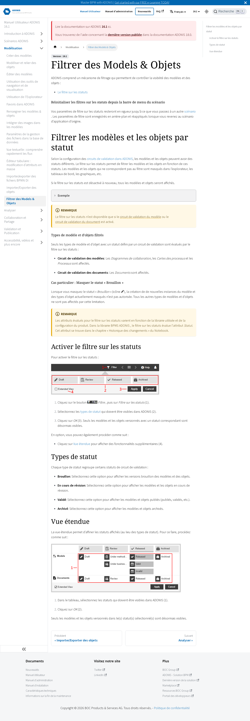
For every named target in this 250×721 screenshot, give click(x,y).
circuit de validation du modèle (140, 217)
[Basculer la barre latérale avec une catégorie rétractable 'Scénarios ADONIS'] (41, 41)
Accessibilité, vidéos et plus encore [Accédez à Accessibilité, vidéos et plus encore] (19, 242)
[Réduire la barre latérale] (24, 648)
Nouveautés (144, 11)
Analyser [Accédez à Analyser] (10, 210)
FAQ (160, 11)
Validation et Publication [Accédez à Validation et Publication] (12, 231)
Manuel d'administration (119, 11)
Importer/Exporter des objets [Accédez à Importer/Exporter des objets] (21, 189)
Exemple (64, 195)
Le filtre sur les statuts (73, 92)
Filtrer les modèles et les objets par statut (224, 29)
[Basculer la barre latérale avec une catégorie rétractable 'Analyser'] (41, 210)
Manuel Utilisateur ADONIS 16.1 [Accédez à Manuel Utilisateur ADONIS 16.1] (22, 24)
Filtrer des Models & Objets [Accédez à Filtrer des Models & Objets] (20, 201)
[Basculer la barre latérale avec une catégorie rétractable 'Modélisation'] (41, 48)
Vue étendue (81, 444)
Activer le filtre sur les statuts (223, 38)
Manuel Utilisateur (90, 11)
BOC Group (171, 669)
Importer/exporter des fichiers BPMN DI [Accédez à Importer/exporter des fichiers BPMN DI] (21, 178)
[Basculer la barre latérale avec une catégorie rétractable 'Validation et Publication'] (41, 231)
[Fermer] (245, 2)
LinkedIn (100, 675)
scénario (190, 111)
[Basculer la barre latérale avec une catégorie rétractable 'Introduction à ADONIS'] (41, 34)
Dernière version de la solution (181, 680)
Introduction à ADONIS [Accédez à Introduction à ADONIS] (19, 34)
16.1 (195, 11)
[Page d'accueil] (55, 47)
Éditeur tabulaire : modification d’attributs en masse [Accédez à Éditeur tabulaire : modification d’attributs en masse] (24, 165)
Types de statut (217, 44)
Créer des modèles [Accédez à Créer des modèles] (19, 55)
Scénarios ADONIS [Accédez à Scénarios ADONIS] (16, 41)
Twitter (99, 669)
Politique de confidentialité (172, 708)
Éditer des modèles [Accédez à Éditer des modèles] (19, 74)
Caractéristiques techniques (41, 690)
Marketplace (171, 685)
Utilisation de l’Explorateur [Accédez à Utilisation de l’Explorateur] (24, 97)
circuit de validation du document (77, 222)
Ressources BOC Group (177, 690)
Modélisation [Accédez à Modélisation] (13, 48)
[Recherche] (229, 11)
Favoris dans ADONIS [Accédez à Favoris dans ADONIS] (20, 104)
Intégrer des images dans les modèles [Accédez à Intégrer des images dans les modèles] (23, 125)
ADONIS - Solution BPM (177, 675)
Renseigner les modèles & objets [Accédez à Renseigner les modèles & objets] (23, 113)
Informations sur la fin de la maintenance (48, 696)
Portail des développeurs (178, 696)
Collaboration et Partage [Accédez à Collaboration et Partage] (15, 220)
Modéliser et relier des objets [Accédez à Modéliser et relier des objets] (21, 65)
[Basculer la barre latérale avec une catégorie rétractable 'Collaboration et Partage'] (41, 219)
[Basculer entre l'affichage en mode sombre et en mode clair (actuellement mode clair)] (206, 11)
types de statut (90, 411)
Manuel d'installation (37, 685)
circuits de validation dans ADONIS (110, 159)
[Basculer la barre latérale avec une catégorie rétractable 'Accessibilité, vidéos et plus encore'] (41, 242)
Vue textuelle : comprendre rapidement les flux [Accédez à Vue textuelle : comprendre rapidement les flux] (24, 151)
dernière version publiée (125, 35)
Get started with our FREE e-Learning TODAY (142, 3)
